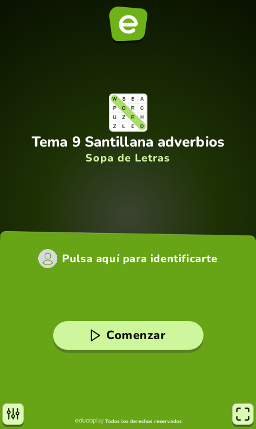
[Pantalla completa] (243, 414)
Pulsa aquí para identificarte (139, 258)
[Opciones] (13, 414)
